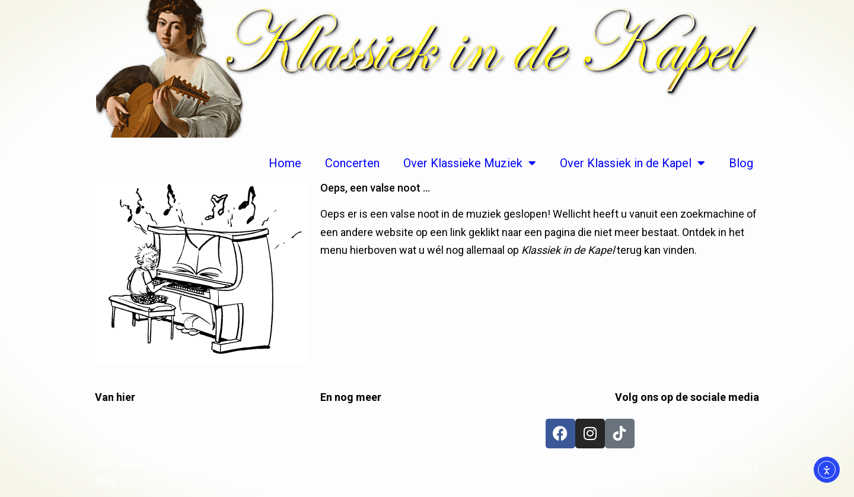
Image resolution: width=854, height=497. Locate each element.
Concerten (352, 163)
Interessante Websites (374, 481)
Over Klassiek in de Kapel (632, 163)
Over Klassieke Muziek (469, 163)
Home (285, 163)
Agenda (112, 427)
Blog (741, 163)
